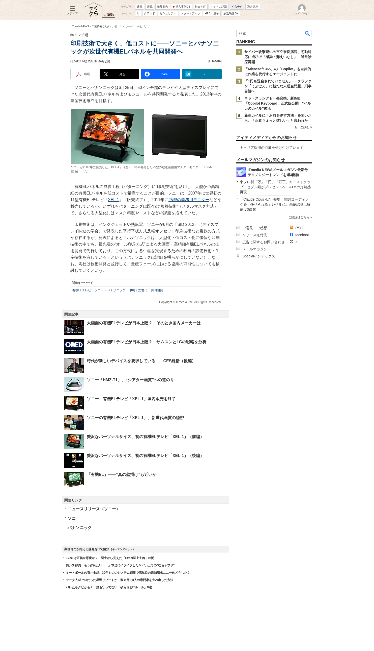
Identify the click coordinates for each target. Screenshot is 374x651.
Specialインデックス (258, 256)
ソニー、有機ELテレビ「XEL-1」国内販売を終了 (131, 399)
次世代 (142, 290)
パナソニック (116, 290)
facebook (302, 235)
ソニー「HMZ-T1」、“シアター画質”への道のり (130, 380)
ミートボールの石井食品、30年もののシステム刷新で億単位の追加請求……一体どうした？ (128, 572)
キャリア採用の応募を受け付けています (271, 148)
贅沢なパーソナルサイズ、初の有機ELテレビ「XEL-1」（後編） (145, 455)
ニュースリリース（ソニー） (94, 509)
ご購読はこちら (298, 217)
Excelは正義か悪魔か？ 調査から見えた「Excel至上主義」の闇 (110, 558)
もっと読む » (303, 127)
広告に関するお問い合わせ (263, 242)
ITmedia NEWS (80, 26)
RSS (299, 228)
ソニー (99, 290)
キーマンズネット (122, 549)
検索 (307, 33)
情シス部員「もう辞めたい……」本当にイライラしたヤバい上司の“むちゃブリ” (120, 565)
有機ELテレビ (81, 290)
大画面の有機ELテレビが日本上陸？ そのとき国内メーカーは (144, 323)
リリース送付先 (254, 235)
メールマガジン (254, 249)
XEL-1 (113, 200)
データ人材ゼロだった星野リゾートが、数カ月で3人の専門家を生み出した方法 (120, 580)
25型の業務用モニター (188, 200)
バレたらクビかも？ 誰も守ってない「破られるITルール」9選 (109, 587)
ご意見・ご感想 (254, 228)
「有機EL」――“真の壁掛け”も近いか (121, 474)
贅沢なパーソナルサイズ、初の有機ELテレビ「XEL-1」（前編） (145, 437)
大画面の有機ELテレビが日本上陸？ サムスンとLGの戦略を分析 (147, 342)
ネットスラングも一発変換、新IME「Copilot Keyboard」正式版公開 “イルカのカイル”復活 (277, 103)
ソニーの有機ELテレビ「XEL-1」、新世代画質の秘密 (135, 418)
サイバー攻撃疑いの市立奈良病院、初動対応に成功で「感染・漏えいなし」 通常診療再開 (277, 57)
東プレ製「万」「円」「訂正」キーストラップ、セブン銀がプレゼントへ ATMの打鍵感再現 (275, 187)
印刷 (132, 290)
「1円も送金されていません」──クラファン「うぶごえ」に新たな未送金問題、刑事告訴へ (277, 86)
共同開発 (157, 290)
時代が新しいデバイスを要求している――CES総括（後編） (141, 361)
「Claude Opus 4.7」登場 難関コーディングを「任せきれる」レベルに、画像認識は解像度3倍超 (275, 204)
